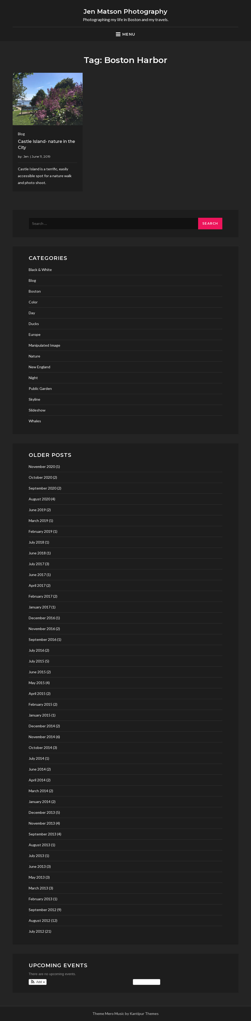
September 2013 (42, 834)
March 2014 (38, 790)
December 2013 (42, 812)
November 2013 (42, 823)
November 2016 (42, 628)
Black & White (40, 269)
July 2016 (36, 650)
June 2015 (37, 672)
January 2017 (40, 607)
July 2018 (36, 542)
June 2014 (37, 769)
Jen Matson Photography (125, 11)
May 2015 (37, 682)
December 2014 (42, 726)
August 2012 (39, 920)
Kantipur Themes (144, 1013)
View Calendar (146, 982)
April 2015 (37, 693)
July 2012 (36, 931)
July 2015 (36, 661)
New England (39, 367)
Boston (35, 291)
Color (33, 302)
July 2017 (36, 564)
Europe (35, 334)
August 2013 (39, 845)
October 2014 (40, 747)
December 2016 (42, 618)
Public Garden (40, 388)
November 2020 (42, 466)
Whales (35, 421)
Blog (21, 134)
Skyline (34, 399)
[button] (37, 982)
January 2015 (40, 715)
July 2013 (36, 855)
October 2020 (40, 477)
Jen (26, 156)
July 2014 (36, 758)
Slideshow (37, 410)
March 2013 (38, 888)
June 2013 (37, 866)
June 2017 (37, 574)
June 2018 (37, 553)
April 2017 (37, 585)
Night (33, 377)
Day (32, 313)
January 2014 (40, 801)
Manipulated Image (44, 345)
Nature (34, 356)
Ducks (34, 323)
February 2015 (40, 704)
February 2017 (40, 596)
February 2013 (40, 899)
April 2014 (37, 780)
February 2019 (40, 531)
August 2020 (39, 499)
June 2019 (37, 509)
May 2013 (37, 877)
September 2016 (42, 639)
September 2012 (42, 909)
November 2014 (42, 736)
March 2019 (38, 520)
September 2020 (42, 488)
